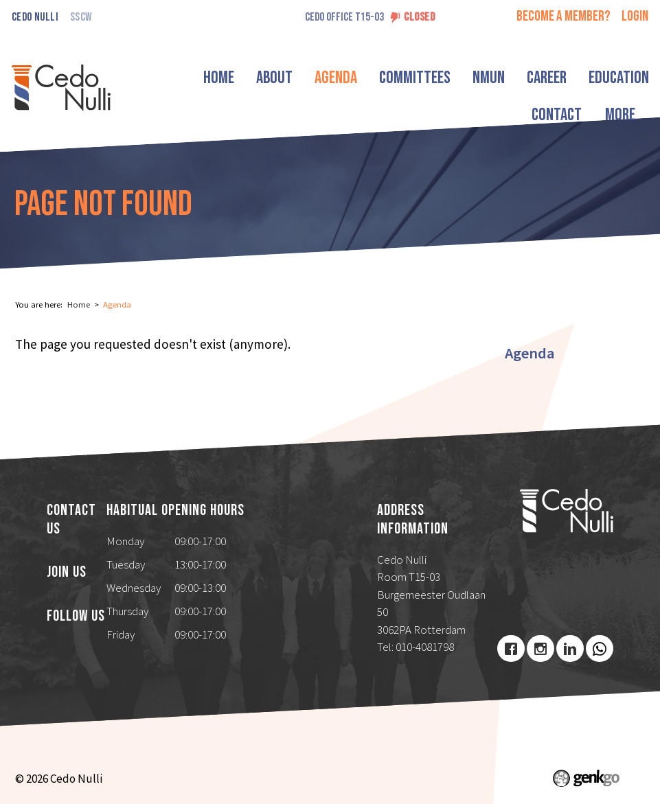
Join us (67, 573)
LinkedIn (570, 649)
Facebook (511, 649)
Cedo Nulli (35, 17)
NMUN (504, 78)
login (635, 16)
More (616, 78)
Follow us (76, 616)
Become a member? (563, 16)
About (289, 78)
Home (233, 78)
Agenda (351, 78)
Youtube (599, 649)
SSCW (80, 17)
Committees (430, 78)
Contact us (71, 520)
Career (562, 78)
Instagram (540, 649)
